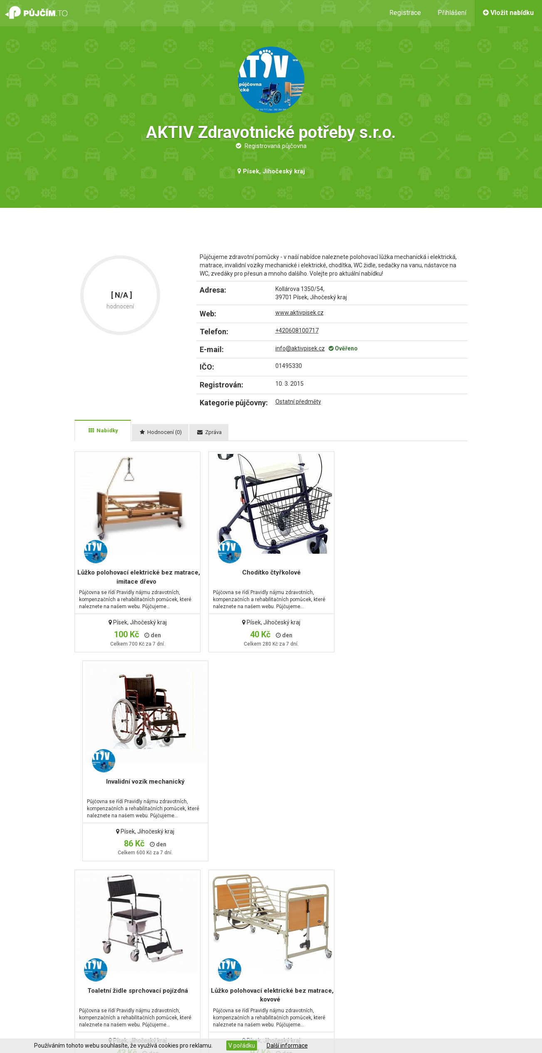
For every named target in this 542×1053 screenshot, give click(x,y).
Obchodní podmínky (62, 964)
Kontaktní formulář (181, 954)
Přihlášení (452, 13)
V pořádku (241, 1045)
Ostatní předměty (298, 401)
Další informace (287, 1045)
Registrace (405, 13)
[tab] (102, 430)
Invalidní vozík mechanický (399, 572)
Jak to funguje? (298, 954)
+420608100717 (297, 330)
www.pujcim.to (94, 1031)
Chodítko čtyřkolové (268, 572)
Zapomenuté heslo (182, 964)
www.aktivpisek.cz (299, 312)
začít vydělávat (481, 982)
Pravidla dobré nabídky (309, 974)
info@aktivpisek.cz (300, 348)
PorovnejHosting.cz (276, 1031)
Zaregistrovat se (179, 974)
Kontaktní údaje (55, 954)
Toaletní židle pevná (399, 781)
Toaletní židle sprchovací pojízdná (136, 781)
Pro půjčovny (295, 964)
